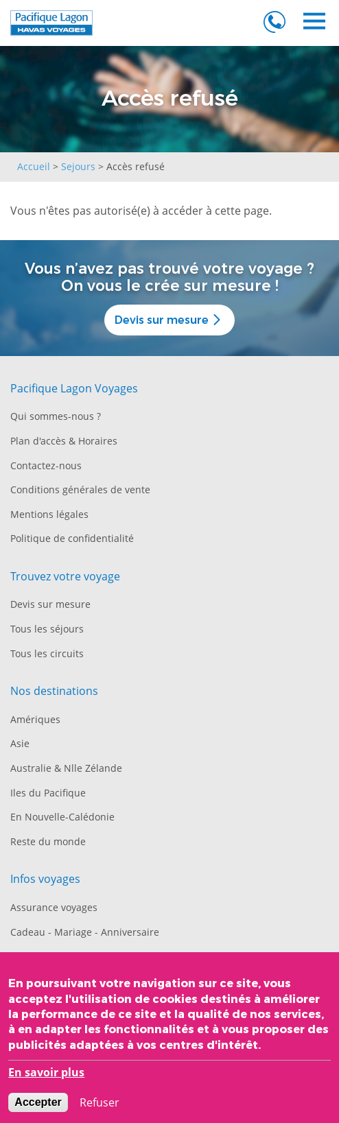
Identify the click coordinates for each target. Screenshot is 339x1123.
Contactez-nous (46, 465)
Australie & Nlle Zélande (66, 768)
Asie (20, 743)
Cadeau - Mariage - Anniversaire (84, 931)
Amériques (35, 719)
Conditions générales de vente (80, 489)
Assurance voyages (53, 907)
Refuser (99, 1106)
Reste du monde (48, 841)
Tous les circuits (47, 653)
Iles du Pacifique (48, 792)
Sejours (78, 166)
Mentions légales (49, 514)
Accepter (37, 1106)
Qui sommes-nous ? (55, 416)
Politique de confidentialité (72, 538)
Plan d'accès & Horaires (63, 440)
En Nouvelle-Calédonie (62, 816)
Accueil (33, 166)
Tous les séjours (47, 628)
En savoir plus (46, 1077)
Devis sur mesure (169, 320)
